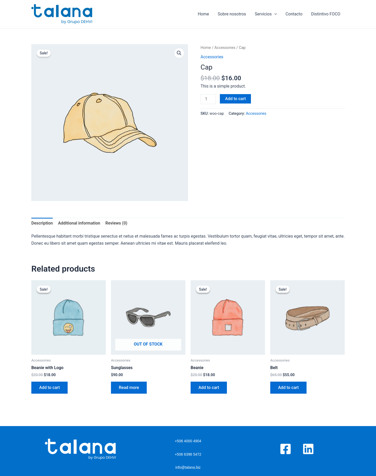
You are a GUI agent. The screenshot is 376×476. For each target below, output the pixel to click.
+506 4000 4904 (188, 441)
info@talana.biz (188, 467)
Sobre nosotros (233, 14)
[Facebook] (285, 449)
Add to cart (235, 98)
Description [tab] (42, 223)
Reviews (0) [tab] (116, 223)
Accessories (224, 47)
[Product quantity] (208, 99)
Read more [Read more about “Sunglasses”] (129, 387)
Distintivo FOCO (325, 14)
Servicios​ (267, 14)
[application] (275, 14)
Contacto (294, 14)
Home (204, 14)
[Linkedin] (308, 449)
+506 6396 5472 (188, 454)
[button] (179, 53)
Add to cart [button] (49, 387)
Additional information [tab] (79, 223)
